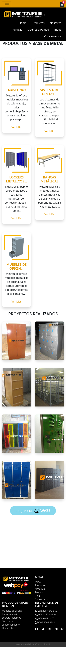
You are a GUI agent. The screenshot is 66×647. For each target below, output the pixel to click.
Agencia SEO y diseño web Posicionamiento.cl (33, 644)
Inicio (38, 581)
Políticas (17, 29)
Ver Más (17, 127)
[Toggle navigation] (6, 4)
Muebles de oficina (12, 610)
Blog (37, 595)
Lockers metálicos (11, 617)
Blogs (57, 29)
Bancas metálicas (11, 614)
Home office (8, 628)
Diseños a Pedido (38, 29)
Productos (38, 23)
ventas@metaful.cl (46, 610)
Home (23, 23)
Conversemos (52, 36)
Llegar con (33, 510)
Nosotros (55, 23)
